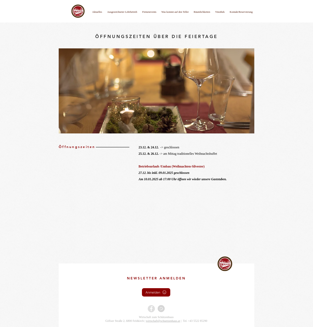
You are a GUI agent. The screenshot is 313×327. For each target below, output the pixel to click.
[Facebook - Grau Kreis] (151, 308)
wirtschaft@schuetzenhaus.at (163, 320)
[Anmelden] (156, 292)
